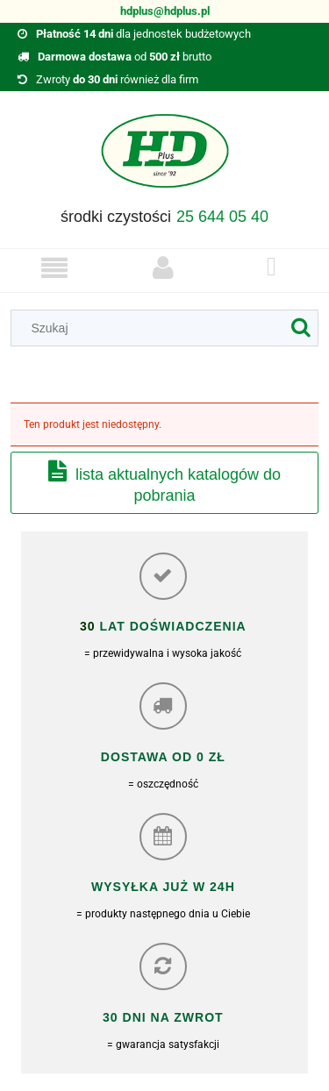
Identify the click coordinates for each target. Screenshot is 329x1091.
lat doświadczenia (171, 626)
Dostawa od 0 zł (163, 757)
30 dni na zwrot (163, 1017)
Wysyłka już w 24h (163, 887)
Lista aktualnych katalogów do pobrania (178, 485)
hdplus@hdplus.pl (165, 11)
